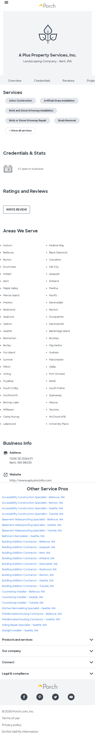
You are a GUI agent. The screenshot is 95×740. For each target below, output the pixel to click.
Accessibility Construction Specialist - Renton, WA (32, 502)
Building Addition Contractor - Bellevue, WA (28, 541)
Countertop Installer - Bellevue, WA (23, 591)
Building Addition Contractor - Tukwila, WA (28, 586)
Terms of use (10, 718)
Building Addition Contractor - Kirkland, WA (28, 558)
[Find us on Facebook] (24, 697)
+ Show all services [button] (20, 130)
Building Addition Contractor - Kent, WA (26, 552)
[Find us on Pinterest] (39, 697)
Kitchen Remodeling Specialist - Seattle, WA (29, 608)
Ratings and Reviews (25, 191)
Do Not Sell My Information (20, 731)
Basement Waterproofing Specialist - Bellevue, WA (32, 519)
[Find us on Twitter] (55, 697)
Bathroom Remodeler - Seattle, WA (23, 536)
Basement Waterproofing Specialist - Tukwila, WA (32, 530)
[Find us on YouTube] (71, 697)
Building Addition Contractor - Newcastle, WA (30, 564)
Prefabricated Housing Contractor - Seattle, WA (31, 619)
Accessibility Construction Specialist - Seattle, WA (32, 508)
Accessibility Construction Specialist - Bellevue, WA (33, 497)
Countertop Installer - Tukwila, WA (23, 602)
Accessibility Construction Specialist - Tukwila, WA (32, 514)
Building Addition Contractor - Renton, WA (28, 575)
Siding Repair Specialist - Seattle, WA (24, 625)
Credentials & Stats (24, 153)
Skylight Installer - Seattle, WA (20, 630)
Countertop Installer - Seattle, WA (22, 597)
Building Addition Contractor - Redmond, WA (29, 569)
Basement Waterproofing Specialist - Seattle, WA (31, 525)
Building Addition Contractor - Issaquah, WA (28, 547)
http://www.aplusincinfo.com (30, 480)
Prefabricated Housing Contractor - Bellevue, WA (32, 613)
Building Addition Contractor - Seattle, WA (27, 580)
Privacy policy (11, 725)
